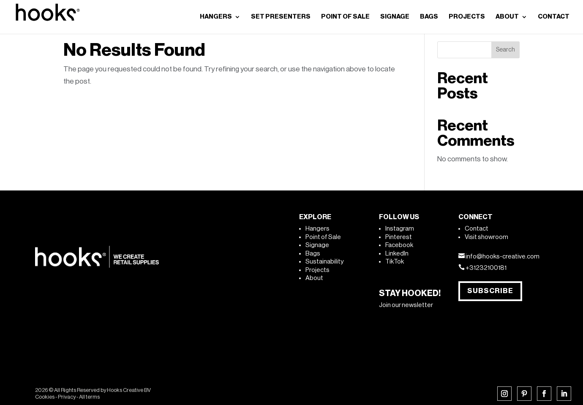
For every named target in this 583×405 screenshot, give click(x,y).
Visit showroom (486, 237)
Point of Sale (323, 237)
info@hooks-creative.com (502, 256)
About (314, 278)
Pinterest (398, 237)
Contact (476, 229)
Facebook (399, 245)
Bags (312, 253)
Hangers (317, 229)
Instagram (399, 229)
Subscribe (490, 290)
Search (505, 50)
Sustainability (324, 261)
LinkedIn (397, 253)
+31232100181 (486, 268)
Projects (317, 270)
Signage (317, 245)
